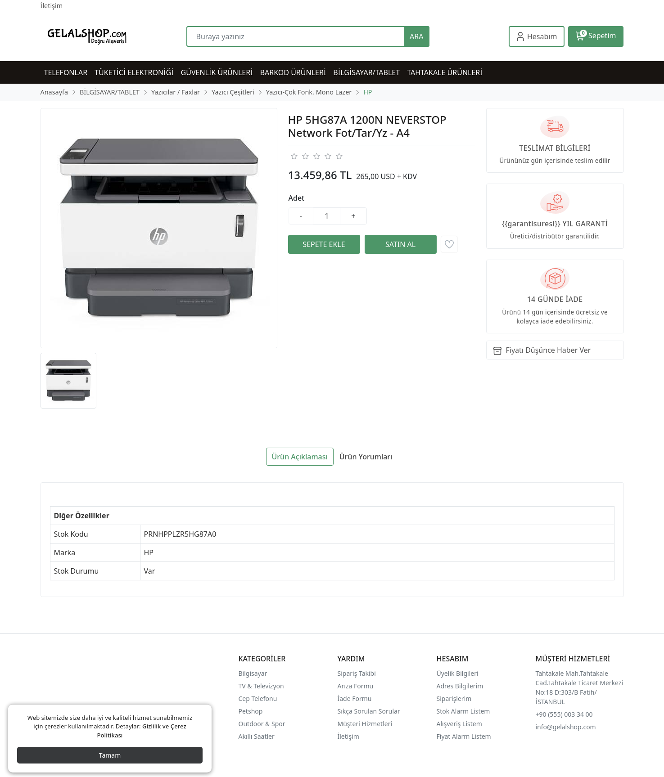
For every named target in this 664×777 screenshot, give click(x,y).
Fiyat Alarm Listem (464, 736)
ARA (416, 36)
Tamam (110, 755)
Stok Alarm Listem (463, 711)
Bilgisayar (253, 673)
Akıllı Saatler (257, 736)
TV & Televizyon (261, 686)
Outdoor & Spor (262, 723)
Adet (297, 198)
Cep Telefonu (258, 698)
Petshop (251, 711)
